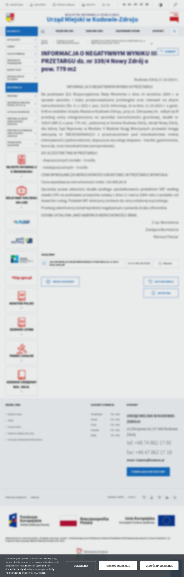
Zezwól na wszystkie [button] (159, 566)
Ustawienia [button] (81, 566)
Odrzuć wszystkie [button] (118, 566)
